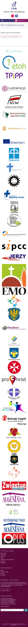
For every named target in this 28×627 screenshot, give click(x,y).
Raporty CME (3, 553)
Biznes (2, 570)
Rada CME (3, 556)
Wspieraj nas (21, 20)
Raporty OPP (3, 554)
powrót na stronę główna (11, 36)
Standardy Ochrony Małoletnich (7, 559)
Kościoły (2, 573)
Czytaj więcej (5, 590)
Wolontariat (3, 562)
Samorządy (3, 575)
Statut (2, 558)
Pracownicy (3, 561)
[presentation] (9, 614)
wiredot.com (14, 625)
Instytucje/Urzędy (4, 571)
